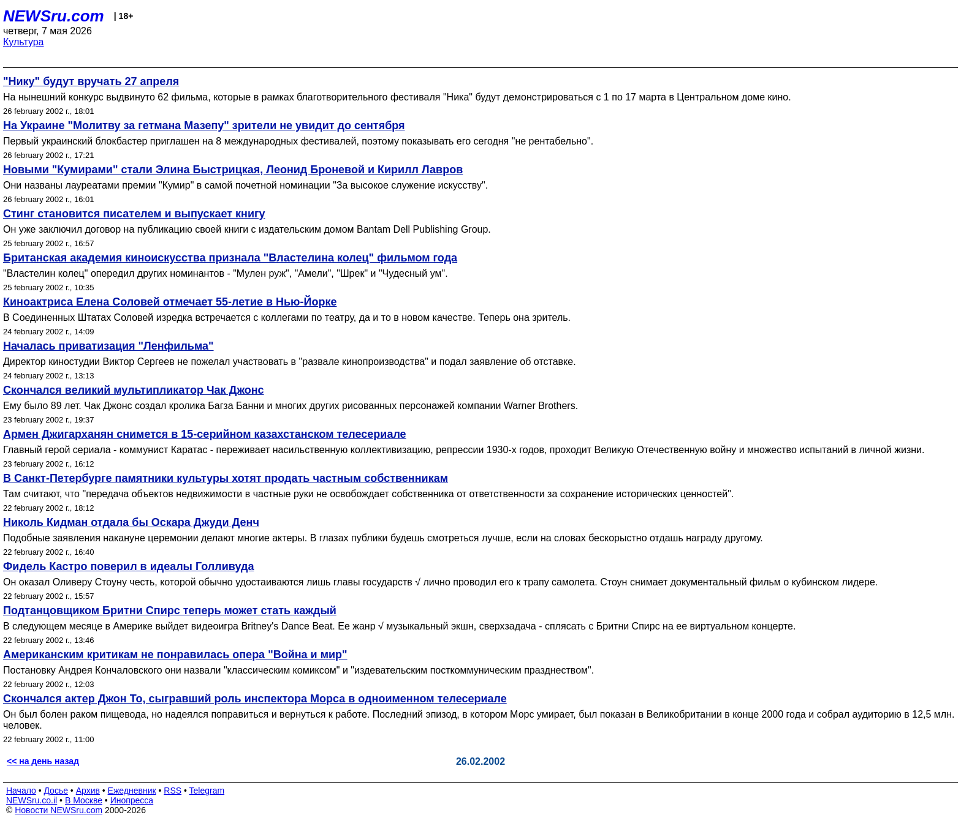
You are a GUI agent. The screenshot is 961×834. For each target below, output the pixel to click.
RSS (172, 790)
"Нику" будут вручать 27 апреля (91, 81)
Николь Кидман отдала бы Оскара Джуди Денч (131, 522)
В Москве (83, 800)
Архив (88, 790)
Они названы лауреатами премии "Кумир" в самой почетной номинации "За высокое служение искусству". (245, 185)
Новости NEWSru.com (58, 810)
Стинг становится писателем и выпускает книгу (134, 214)
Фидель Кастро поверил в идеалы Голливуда (128, 566)
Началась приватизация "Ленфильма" (108, 346)
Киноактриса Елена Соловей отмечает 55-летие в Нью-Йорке (169, 302)
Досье (56, 790)
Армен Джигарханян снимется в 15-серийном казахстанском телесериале (204, 434)
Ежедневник (132, 790)
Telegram (207, 790)
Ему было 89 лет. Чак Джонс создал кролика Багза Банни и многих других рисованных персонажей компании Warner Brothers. (290, 405)
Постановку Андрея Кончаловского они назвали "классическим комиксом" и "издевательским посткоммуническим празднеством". (298, 670)
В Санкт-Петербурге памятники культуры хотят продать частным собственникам (225, 478)
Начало (21, 790)
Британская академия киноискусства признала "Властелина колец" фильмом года (230, 258)
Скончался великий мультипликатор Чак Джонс (133, 390)
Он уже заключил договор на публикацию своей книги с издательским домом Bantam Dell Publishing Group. (247, 229)
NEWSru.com (53, 16)
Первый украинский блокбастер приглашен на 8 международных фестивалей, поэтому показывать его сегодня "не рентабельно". (298, 141)
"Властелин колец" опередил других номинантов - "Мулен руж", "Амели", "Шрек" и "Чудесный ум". (225, 273)
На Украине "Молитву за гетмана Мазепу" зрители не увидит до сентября (204, 125)
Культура (23, 42)
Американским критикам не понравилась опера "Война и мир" (175, 654)
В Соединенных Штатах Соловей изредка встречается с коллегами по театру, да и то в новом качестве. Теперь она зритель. (287, 317)
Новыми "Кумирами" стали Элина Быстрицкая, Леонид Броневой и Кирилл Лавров (233, 169)
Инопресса (132, 800)
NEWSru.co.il (31, 800)
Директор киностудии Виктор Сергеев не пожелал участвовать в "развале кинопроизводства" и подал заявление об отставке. (289, 361)
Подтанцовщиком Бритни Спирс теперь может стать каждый (169, 610)
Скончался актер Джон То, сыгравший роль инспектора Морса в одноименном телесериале (255, 699)
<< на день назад (43, 761)
